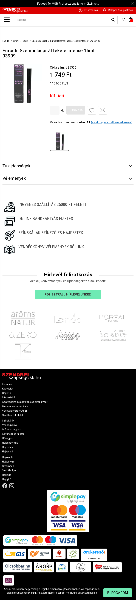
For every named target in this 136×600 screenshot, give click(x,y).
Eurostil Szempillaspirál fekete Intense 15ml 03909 (75, 41)
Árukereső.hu (94, 558)
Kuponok (7, 384)
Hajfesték (7, 447)
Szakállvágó (9, 470)
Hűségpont (8, 438)
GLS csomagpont (11, 429)
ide (95, 592)
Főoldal (6, 41)
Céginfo (6, 393)
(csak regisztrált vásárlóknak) (111, 122)
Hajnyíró (6, 479)
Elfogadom (117, 593)
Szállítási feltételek (13, 415)
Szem (25, 41)
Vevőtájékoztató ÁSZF (14, 410)
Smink (16, 41)
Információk (9, 397)
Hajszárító (7, 457)
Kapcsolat (7, 388)
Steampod (8, 466)
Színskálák (8, 420)
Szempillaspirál (39, 41)
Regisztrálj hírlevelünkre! (68, 294)
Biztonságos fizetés (13, 433)
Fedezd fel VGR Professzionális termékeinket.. (68, 3)
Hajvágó (6, 474)
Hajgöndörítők (10, 442)
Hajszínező (8, 461)
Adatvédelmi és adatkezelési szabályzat (24, 401)
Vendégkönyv (9, 425)
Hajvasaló (7, 451)
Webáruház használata (15, 406)
